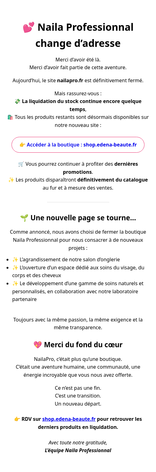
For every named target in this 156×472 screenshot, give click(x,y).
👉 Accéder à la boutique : (78, 144)
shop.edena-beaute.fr (69, 419)
